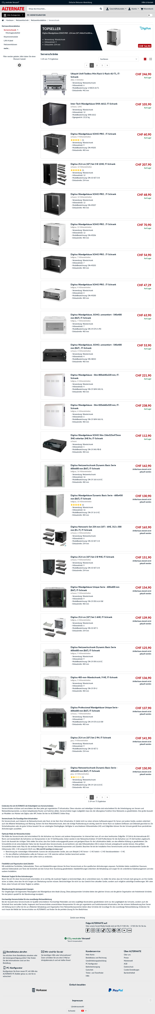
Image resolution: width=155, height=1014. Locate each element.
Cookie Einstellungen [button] (131, 970)
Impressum (77, 1000)
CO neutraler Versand (10, 2)
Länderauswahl (77, 1006)
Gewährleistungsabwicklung (96, 961)
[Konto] (133, 8)
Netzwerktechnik (22, 20)
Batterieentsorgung (93, 967)
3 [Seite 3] (102, 65)
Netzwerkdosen (10, 44)
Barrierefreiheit (129, 973)
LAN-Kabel (8, 40)
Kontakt (150, 2)
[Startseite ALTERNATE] (13, 9)
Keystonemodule (11, 36)
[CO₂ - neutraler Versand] (77, 939)
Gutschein (89, 970)
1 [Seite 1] (91, 65)
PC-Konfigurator (36, 15)
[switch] (150, 15)
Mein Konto (90, 955)
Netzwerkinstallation (38, 20)
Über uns (127, 955)
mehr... (7, 48)
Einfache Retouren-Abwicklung (80, 2)
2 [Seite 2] (96, 65)
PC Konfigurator (92, 964)
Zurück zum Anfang (77, 918)
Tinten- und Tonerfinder (94, 973)
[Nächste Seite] (107, 65)
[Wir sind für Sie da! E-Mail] (58, 951)
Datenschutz (128, 967)
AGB (125, 964)
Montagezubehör (13, 33)
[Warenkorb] (147, 8)
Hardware (10, 20)
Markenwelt (128, 961)
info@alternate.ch (47, 960)
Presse (126, 958)
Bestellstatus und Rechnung (96, 958)
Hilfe (143, 2)
